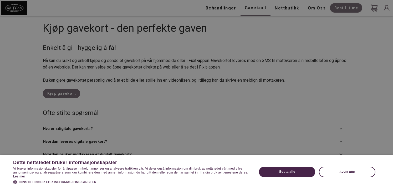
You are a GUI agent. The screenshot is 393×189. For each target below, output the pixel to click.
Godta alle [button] (287, 172)
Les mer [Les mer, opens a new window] (19, 176)
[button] (131, 181)
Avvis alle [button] (347, 172)
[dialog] (196, 94)
